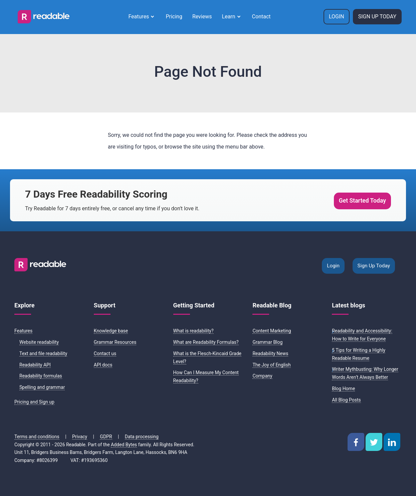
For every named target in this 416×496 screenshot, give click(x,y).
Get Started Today (362, 200)
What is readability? (193, 330)
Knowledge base (111, 330)
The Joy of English (271, 364)
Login (336, 16)
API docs (103, 364)
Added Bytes (124, 444)
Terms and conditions (36, 436)
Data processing (142, 436)
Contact (261, 16)
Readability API (35, 364)
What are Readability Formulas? (206, 342)
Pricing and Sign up (34, 402)
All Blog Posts (346, 400)
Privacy (79, 436)
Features (138, 16)
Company (262, 376)
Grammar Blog (267, 342)
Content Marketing (271, 330)
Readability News (270, 353)
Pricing (174, 16)
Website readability (39, 342)
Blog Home (343, 388)
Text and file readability (43, 353)
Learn (228, 16)
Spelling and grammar (42, 387)
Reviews (202, 16)
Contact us (105, 353)
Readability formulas (40, 376)
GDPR (106, 436)
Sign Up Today (377, 16)
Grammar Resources (115, 342)
